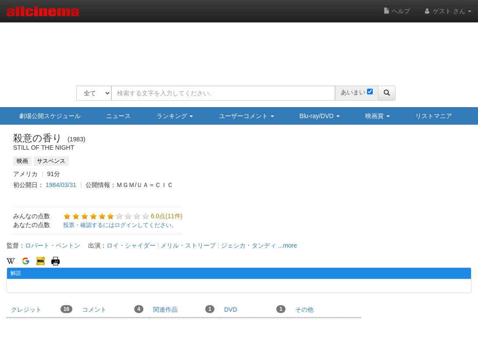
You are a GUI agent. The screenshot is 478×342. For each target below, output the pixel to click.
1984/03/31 (61, 184)
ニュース (118, 115)
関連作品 (183, 309)
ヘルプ (397, 10)
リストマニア (433, 115)
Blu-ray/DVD (320, 115)
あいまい (353, 92)
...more (287, 245)
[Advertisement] (236, 48)
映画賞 (377, 115)
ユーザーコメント (246, 115)
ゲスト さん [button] (447, 10)
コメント (112, 309)
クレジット (41, 309)
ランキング (175, 115)
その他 (304, 309)
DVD (254, 309)
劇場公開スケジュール (50, 115)
